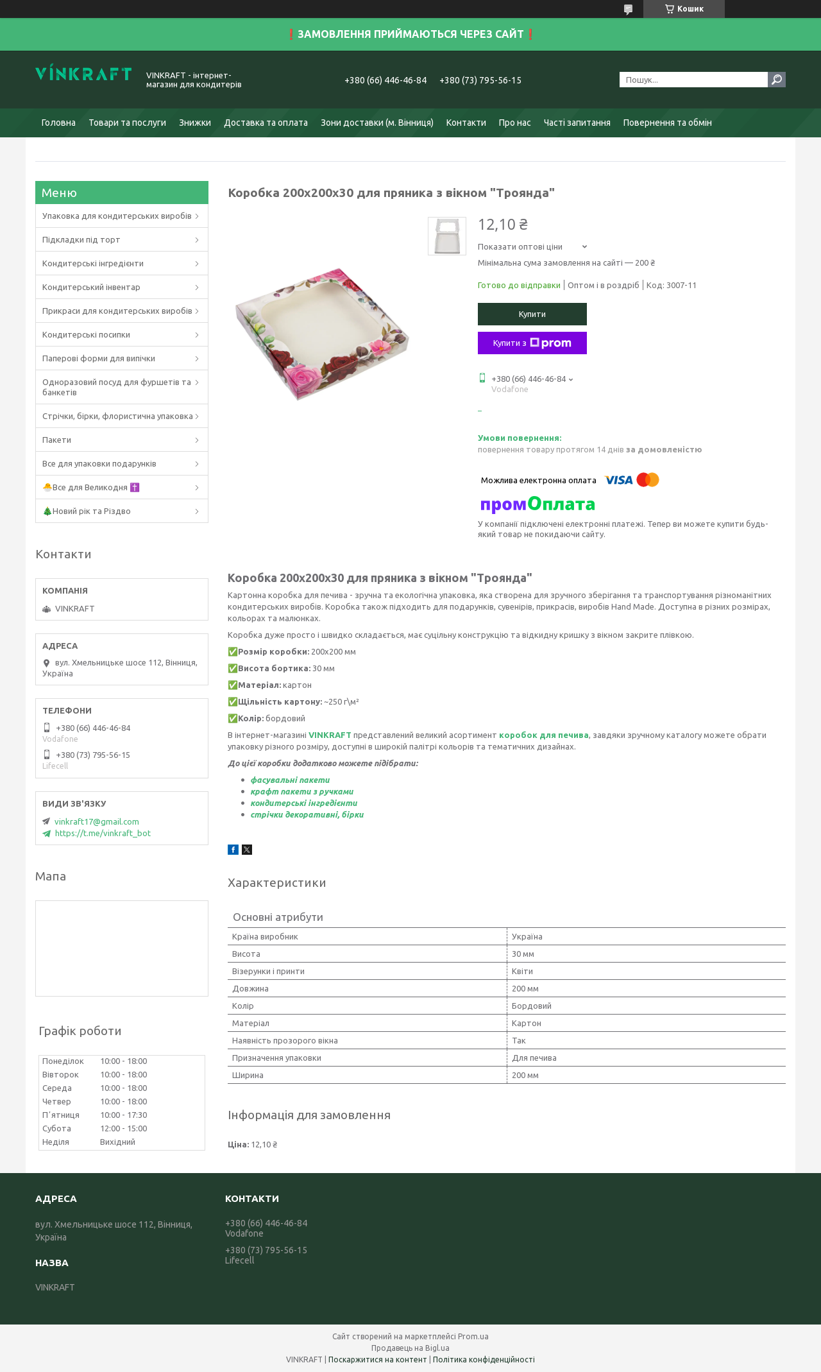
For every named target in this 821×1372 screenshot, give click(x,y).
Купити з (532, 343)
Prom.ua (473, 1336)
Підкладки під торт (81, 239)
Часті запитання (577, 122)
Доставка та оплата (266, 122)
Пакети (56, 439)
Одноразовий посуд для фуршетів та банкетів (116, 387)
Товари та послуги (127, 122)
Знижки (195, 122)
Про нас (515, 122)
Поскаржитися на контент (377, 1359)
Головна (59, 122)
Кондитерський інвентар (91, 286)
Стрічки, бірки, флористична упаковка (117, 415)
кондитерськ (276, 802)
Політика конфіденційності (484, 1359)
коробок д (522, 734)
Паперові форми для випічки (98, 358)
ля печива (567, 734)
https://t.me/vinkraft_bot (103, 832)
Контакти (466, 122)
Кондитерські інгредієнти (93, 263)
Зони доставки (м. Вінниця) (377, 122)
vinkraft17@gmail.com (97, 821)
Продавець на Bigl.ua (410, 1348)
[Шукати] (777, 79)
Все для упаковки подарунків (99, 463)
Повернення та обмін (667, 122)
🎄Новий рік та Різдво (86, 510)
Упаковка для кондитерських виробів (117, 215)
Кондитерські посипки (86, 334)
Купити (532, 313)
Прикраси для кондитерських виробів (117, 310)
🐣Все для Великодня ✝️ (91, 487)
